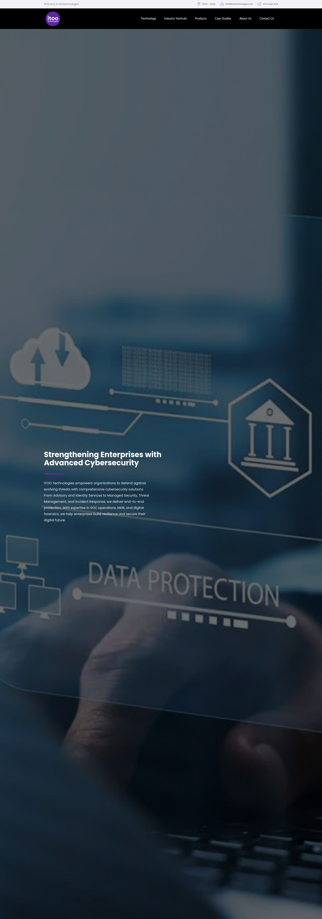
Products (201, 18)
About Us (245, 18)
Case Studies (223, 18)
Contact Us (267, 18)
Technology (148, 18)
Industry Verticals (175, 18)
